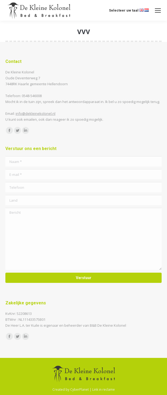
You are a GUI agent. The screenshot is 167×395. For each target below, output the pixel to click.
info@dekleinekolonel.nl (35, 113)
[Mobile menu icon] (158, 10)
